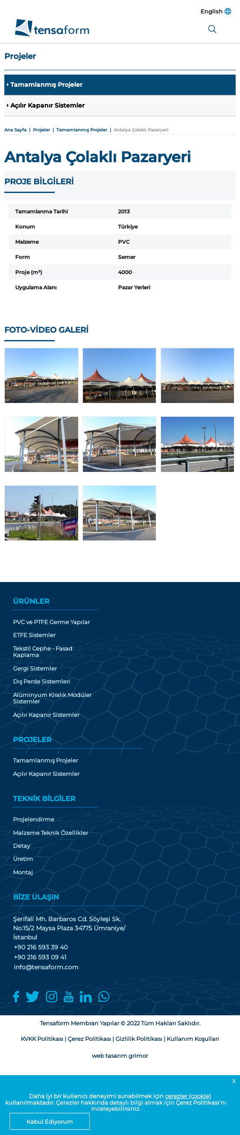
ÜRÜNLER (31, 602)
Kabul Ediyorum (49, 1121)
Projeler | (44, 131)
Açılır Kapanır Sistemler (48, 106)
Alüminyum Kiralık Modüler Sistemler (52, 700)
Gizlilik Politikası (138, 1040)
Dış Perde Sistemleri (41, 683)
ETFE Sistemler (34, 636)
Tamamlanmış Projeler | (85, 131)
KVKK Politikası (42, 1040)
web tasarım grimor (120, 1057)
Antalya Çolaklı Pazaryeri (141, 131)
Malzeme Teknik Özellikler (50, 834)
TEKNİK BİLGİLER (44, 800)
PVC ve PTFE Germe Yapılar (51, 623)
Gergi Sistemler (35, 670)
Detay (21, 847)
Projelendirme (33, 821)
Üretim (23, 861)
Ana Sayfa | (18, 131)
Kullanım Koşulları (193, 1040)
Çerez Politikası (197, 1102)
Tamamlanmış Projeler (47, 85)
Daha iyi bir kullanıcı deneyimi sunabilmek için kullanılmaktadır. (108, 1099)
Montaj (23, 874)
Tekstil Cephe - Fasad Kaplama (42, 653)
